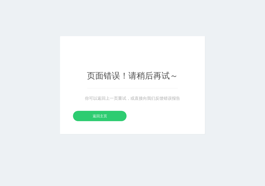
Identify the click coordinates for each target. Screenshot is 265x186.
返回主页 (100, 116)
